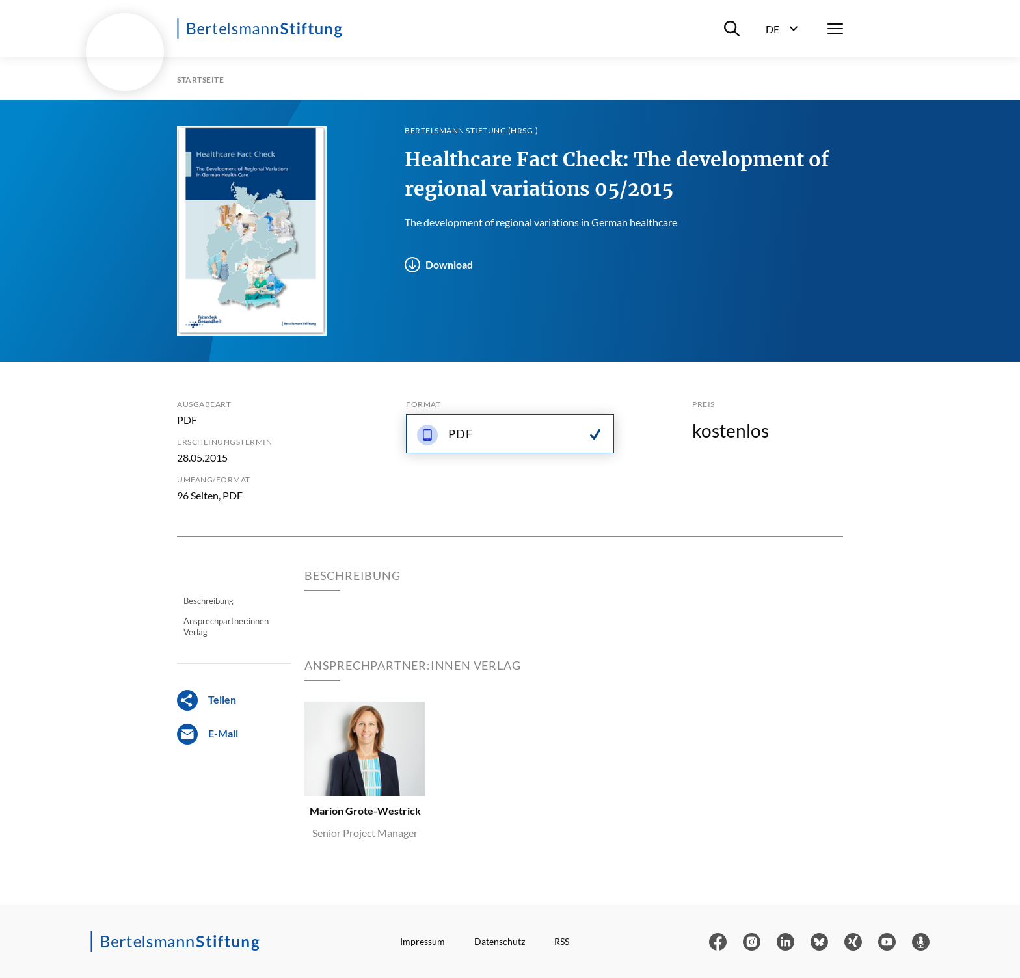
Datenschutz (499, 941)
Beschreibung (208, 601)
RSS (561, 941)
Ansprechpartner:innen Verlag (226, 626)
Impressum (422, 941)
